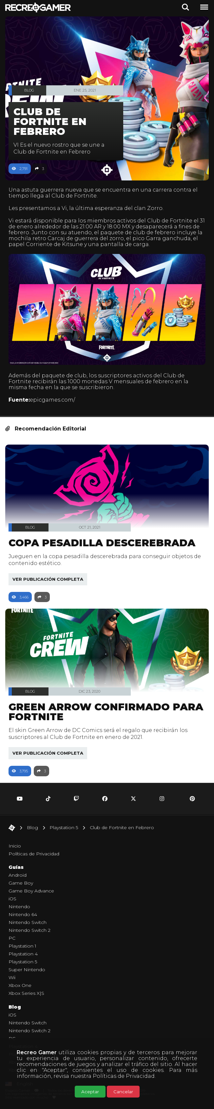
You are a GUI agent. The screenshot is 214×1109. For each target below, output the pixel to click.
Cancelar (123, 1091)
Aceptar (90, 1091)
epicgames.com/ (52, 400)
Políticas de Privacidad (124, 1076)
